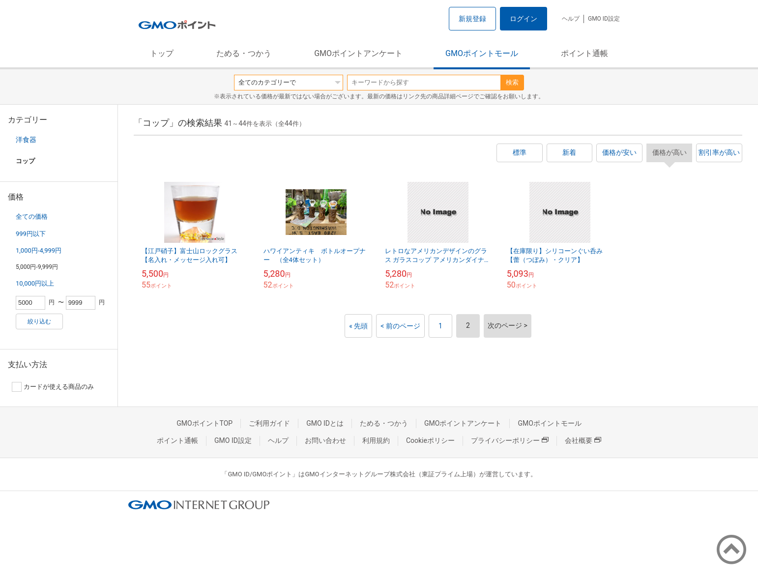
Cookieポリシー (430, 440)
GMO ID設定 (604, 18)
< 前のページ (400, 326)
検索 (512, 82)
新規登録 (472, 19)
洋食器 (26, 140)
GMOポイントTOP (204, 423)
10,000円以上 (35, 283)
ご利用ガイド (269, 423)
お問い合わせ (325, 440)
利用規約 (376, 440)
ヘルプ (571, 18)
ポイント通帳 (584, 53)
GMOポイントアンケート (358, 53)
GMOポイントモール (481, 53)
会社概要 (583, 440)
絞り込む (39, 321)
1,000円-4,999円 (38, 250)
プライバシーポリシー (510, 440)
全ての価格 (32, 216)
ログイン (523, 19)
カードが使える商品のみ (53, 387)
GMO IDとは (325, 423)
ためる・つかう (243, 53)
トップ (162, 53)
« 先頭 (358, 326)
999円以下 (31, 233)
